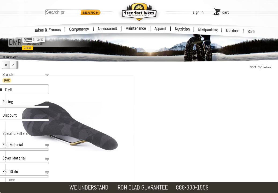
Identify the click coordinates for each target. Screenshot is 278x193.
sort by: (261, 67)
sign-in (197, 12)
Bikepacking (208, 30)
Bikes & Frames (48, 30)
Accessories (107, 28)
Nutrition (182, 29)
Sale (251, 32)
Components (79, 29)
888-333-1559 (192, 187)
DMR (8, 89)
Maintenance (135, 28)
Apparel (160, 28)
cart (225, 12)
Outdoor (232, 31)
